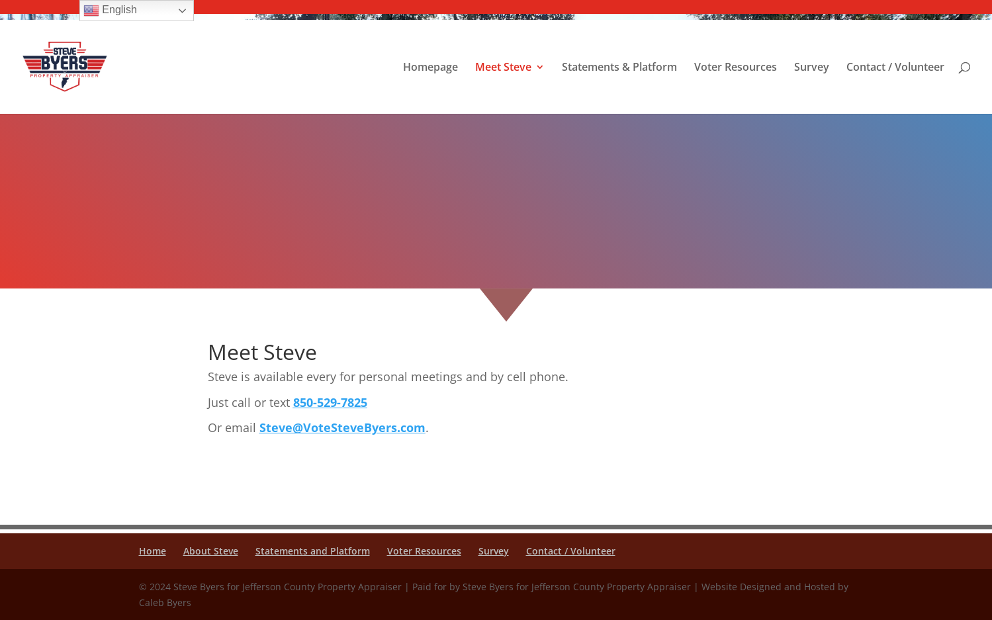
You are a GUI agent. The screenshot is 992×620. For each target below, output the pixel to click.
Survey (811, 68)
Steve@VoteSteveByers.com (342, 427)
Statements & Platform (619, 68)
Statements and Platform (312, 551)
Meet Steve (503, 68)
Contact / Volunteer (895, 68)
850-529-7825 (330, 402)
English (110, 11)
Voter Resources (735, 68)
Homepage (430, 68)
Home (152, 551)
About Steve (210, 551)
